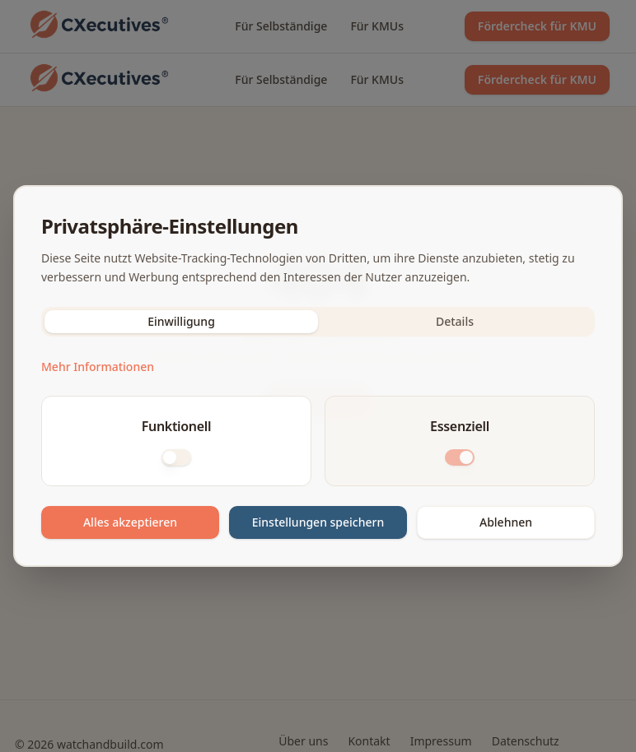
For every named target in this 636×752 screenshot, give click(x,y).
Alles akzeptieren (130, 522)
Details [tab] (455, 321)
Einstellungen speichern (318, 522)
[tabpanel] (318, 447)
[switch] (176, 457)
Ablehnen (505, 522)
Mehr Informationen (97, 366)
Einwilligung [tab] (181, 321)
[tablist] (318, 322)
